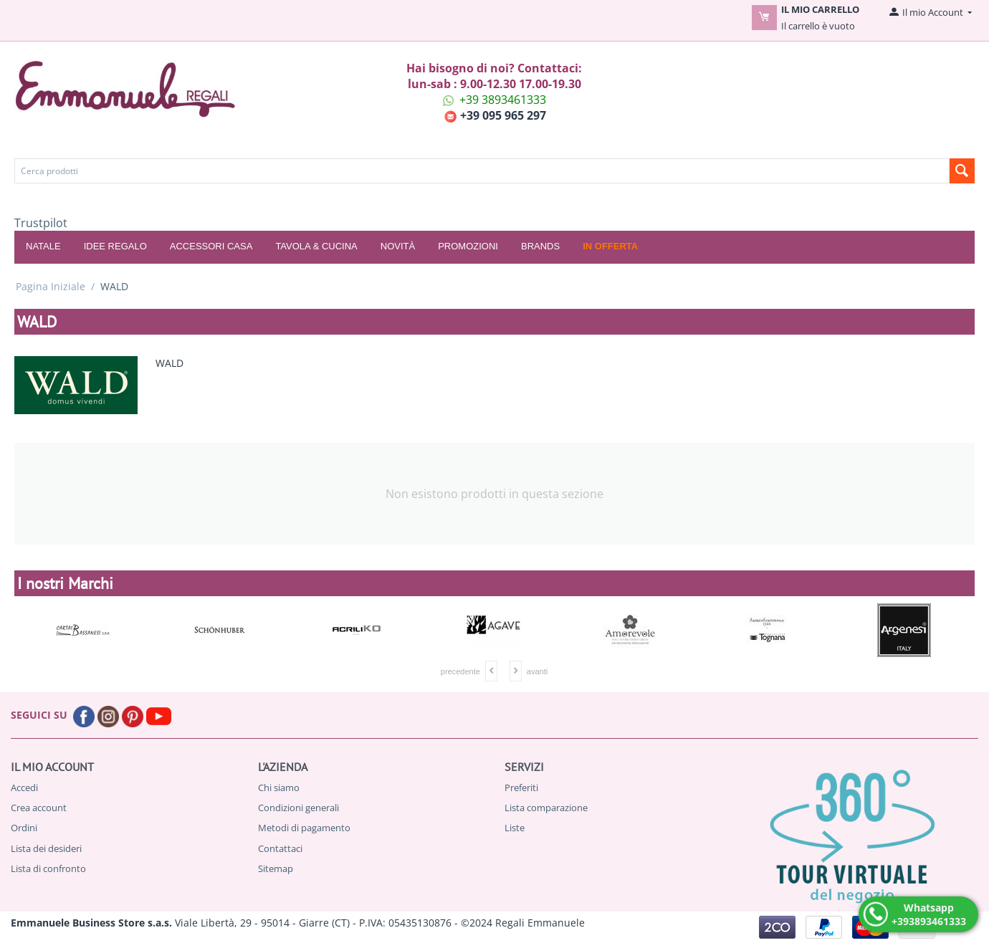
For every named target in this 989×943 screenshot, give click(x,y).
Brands (540, 246)
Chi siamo (279, 787)
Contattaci (280, 848)
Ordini (24, 827)
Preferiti (521, 787)
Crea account (39, 807)
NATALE (43, 246)
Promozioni (468, 246)
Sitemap (275, 868)
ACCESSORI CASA (211, 246)
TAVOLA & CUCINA (316, 246)
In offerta (610, 246)
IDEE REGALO (115, 246)
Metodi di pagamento (304, 827)
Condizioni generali (298, 807)
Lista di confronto (48, 868)
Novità (398, 246)
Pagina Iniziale (50, 286)
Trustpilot (40, 223)
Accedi (24, 787)
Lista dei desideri (46, 848)
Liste (515, 827)
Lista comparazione (546, 807)
